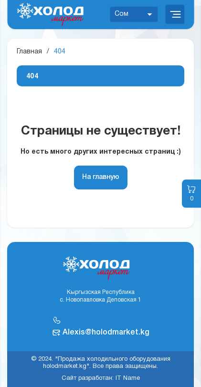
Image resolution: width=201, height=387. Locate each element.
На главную (100, 177)
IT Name (128, 378)
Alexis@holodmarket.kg (106, 332)
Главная (29, 52)
